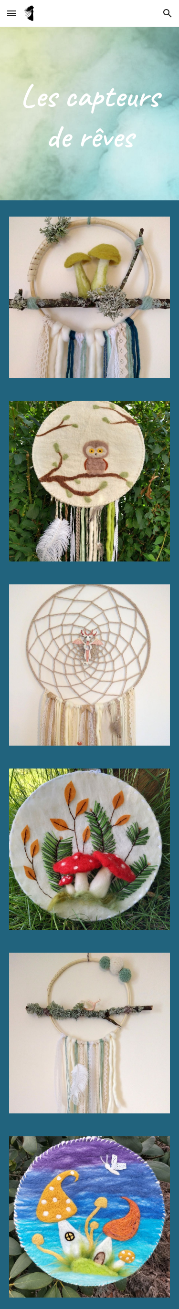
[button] (11, 13)
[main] (89, 116)
